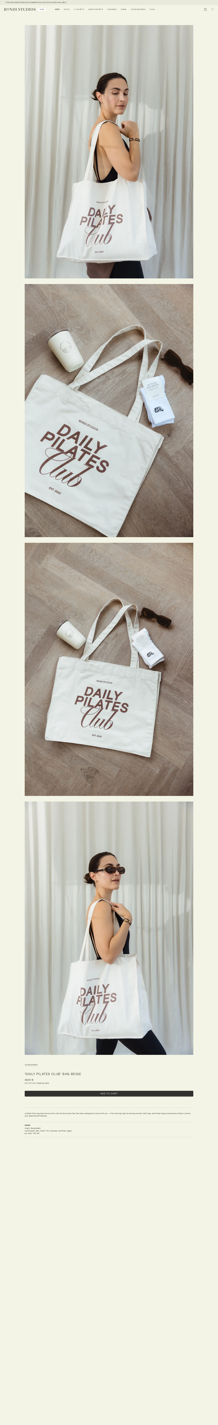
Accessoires (138, 9)
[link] (25, 9)
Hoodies (112, 9)
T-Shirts (79, 9)
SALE (152, 9)
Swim (123, 9)
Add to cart (109, 1094)
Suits (67, 9)
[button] (212, 9)
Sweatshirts (95, 9)
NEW (57, 9)
